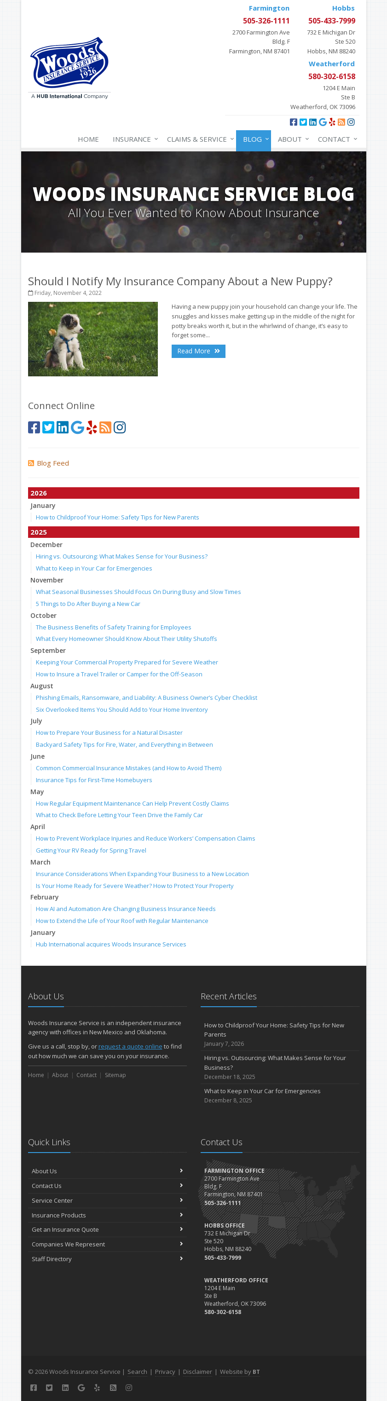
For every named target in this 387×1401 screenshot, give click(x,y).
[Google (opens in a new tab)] (323, 121)
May (37, 791)
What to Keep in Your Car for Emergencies (94, 568)
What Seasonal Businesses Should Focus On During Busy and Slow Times (138, 592)
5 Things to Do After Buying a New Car (88, 604)
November (47, 580)
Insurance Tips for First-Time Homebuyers (94, 780)
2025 (38, 531)
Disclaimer (197, 1371)
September (48, 650)
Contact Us (107, 1186)
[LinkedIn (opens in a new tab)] (313, 121)
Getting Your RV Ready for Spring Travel (91, 850)
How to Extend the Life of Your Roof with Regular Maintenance (122, 921)
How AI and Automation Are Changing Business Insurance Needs (126, 909)
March (40, 862)
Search (137, 1371)
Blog (254, 139)
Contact (336, 139)
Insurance (134, 139)
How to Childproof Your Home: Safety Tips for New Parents (117, 517)
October (43, 615)
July (36, 720)
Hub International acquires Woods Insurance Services (111, 944)
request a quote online (130, 1046)
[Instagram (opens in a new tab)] (351, 121)
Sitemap (115, 1075)
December (46, 544)
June (37, 756)
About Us (107, 1171)
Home (88, 139)
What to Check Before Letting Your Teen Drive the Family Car (119, 815)
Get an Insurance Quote (107, 1229)
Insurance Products (107, 1215)
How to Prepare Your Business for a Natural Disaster (109, 732)
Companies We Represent (107, 1244)
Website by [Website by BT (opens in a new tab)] (240, 1371)
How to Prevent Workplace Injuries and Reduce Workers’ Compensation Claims (145, 838)
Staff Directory (107, 1259)
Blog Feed (48, 462)
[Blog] (341, 121)
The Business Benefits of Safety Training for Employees (113, 627)
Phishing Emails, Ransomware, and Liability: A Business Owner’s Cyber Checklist (146, 697)
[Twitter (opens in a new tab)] (303, 121)
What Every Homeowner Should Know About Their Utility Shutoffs (126, 638)
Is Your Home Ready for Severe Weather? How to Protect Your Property (135, 886)
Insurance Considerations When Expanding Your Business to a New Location (142, 874)
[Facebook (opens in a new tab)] (293, 121)
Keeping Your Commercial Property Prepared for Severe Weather (127, 662)
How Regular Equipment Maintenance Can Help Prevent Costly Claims (132, 803)
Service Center (107, 1200)
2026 (38, 492)
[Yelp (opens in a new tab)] (332, 121)
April (37, 826)
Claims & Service (199, 139)
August (41, 685)
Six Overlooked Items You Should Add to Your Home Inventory (122, 709)
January (43, 505)
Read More (198, 350)
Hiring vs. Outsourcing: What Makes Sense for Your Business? (122, 556)
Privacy (165, 1371)
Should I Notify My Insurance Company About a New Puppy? (180, 280)
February (44, 897)
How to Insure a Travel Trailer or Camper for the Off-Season (119, 674)
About (292, 139)
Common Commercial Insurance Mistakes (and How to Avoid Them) (128, 768)
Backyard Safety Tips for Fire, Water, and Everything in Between (124, 744)
